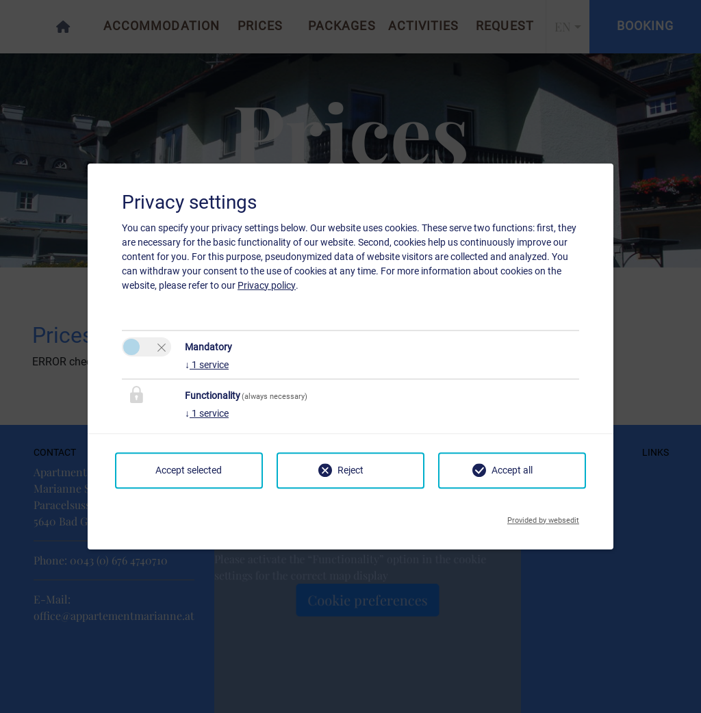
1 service (207, 364)
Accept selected (188, 470)
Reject (350, 470)
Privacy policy (267, 285)
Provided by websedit (543, 516)
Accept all (512, 470)
